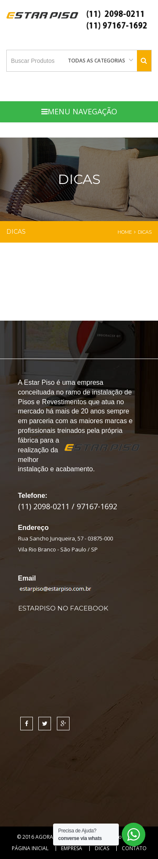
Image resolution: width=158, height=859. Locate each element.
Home (125, 232)
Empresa (71, 848)
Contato (134, 848)
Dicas (102, 848)
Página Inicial (30, 848)
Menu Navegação (79, 111)
